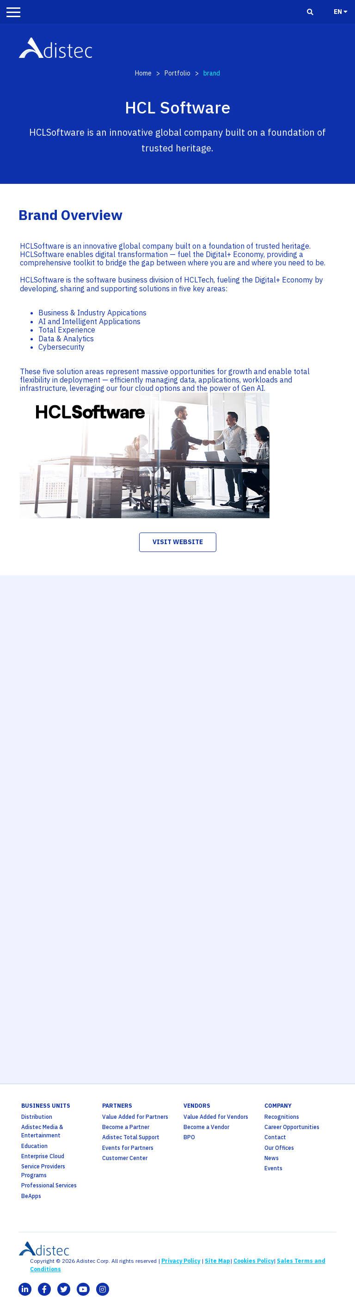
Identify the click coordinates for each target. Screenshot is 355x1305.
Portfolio (177, 73)
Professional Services (49, 1185)
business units (45, 1105)
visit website (178, 542)
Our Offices (279, 1147)
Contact (275, 1137)
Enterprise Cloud (42, 1156)
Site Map (217, 1260)
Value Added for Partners (135, 1116)
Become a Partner (125, 1126)
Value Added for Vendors (216, 1116)
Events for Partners (127, 1147)
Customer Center (124, 1157)
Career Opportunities (291, 1126)
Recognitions (281, 1116)
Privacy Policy (180, 1260)
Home (143, 73)
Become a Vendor (206, 1126)
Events (273, 1168)
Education (34, 1145)
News (271, 1157)
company (278, 1105)
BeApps (31, 1195)
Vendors (197, 1105)
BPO (189, 1137)
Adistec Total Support (130, 1137)
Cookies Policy (253, 1260)
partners (117, 1105)
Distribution (36, 1116)
